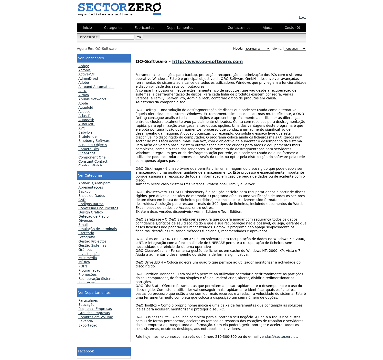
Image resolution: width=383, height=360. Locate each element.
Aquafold (85, 107)
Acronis (84, 70)
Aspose (84, 112)
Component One (92, 157)
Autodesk (86, 120)
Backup (84, 191)
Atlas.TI (84, 116)
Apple (83, 103)
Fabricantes (144, 28)
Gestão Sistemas (92, 245)
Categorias (113, 28)
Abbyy (83, 66)
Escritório (86, 233)
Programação (89, 270)
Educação (86, 305)
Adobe (83, 83)
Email (83, 225)
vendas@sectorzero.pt (278, 337)
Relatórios (86, 283)
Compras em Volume (95, 317)
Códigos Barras (91, 204)
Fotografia (86, 237)
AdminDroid (88, 78)
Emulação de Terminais (97, 229)
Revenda (85, 321)
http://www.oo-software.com (207, 61)
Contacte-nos (239, 28)
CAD (81, 200)
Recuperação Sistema (96, 279)
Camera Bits (88, 149)
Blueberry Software (94, 141)
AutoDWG (86, 124)
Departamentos (180, 28)
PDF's (82, 266)
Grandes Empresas (94, 313)
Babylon (85, 132)
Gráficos (85, 250)
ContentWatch (90, 166)
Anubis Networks (92, 99)
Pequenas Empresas (95, 309)
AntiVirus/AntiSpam (94, 183)
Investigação (89, 254)
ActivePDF (86, 74)
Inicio (87, 28)
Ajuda (267, 28)
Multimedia (87, 258)
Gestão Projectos (92, 241)
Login (302, 17)
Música (84, 262)
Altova (83, 95)
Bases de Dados (91, 196)
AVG (81, 128)
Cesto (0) (292, 28)
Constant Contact (92, 161)
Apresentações (90, 187)
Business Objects (92, 145)
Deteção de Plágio (93, 216)
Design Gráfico (90, 212)
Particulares (88, 300)
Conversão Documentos (98, 208)
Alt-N (82, 91)
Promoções (87, 274)
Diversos (85, 220)
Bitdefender (88, 136)
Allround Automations (96, 87)
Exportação (87, 325)
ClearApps (86, 153)
